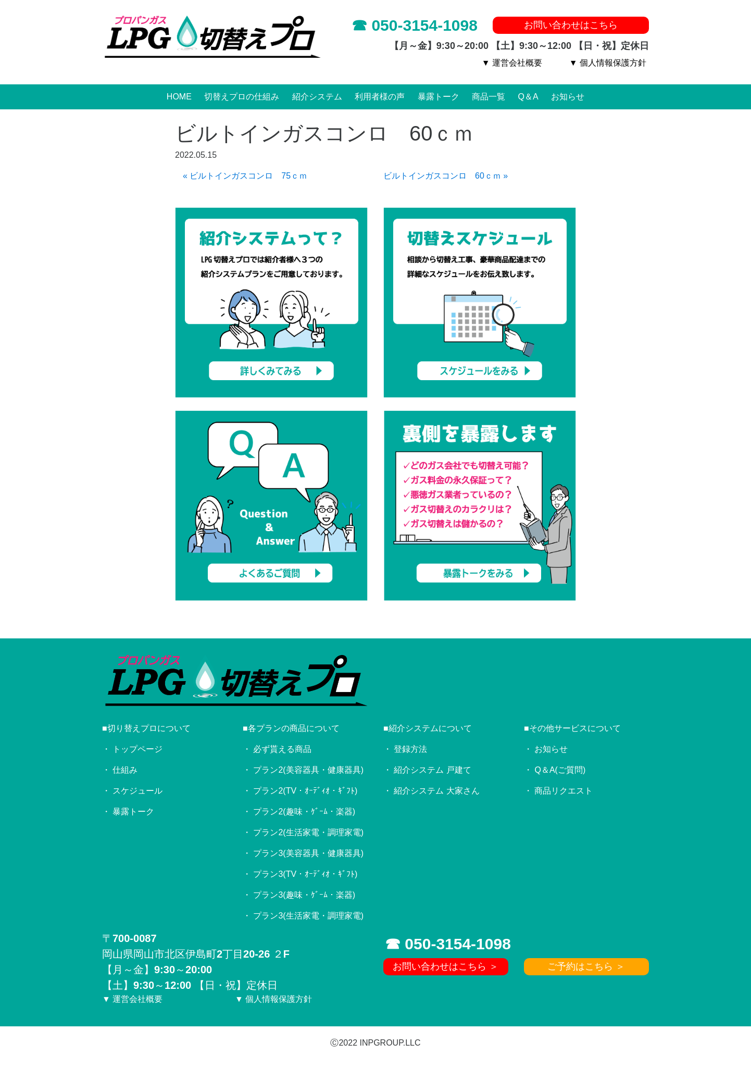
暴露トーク (438, 96)
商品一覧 (488, 96)
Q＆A (528, 96)
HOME (179, 96)
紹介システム (317, 96)
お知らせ (567, 96)
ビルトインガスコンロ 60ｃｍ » (445, 175)
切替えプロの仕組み (241, 96)
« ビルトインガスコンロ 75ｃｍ (245, 175)
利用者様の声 (380, 96)
